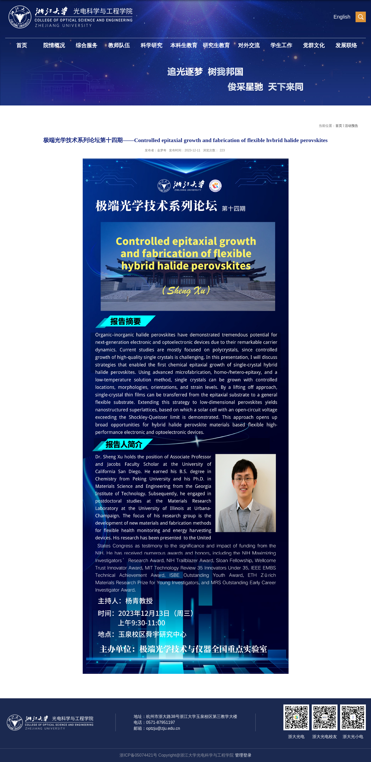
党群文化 (314, 45)
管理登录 (243, 755)
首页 (21, 45)
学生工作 (281, 45)
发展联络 (346, 45)
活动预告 (351, 126)
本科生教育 (183, 45)
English (341, 17)
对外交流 (249, 45)
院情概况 (54, 45)
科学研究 (151, 45)
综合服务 (86, 45)
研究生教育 (216, 45)
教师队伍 (119, 45)
